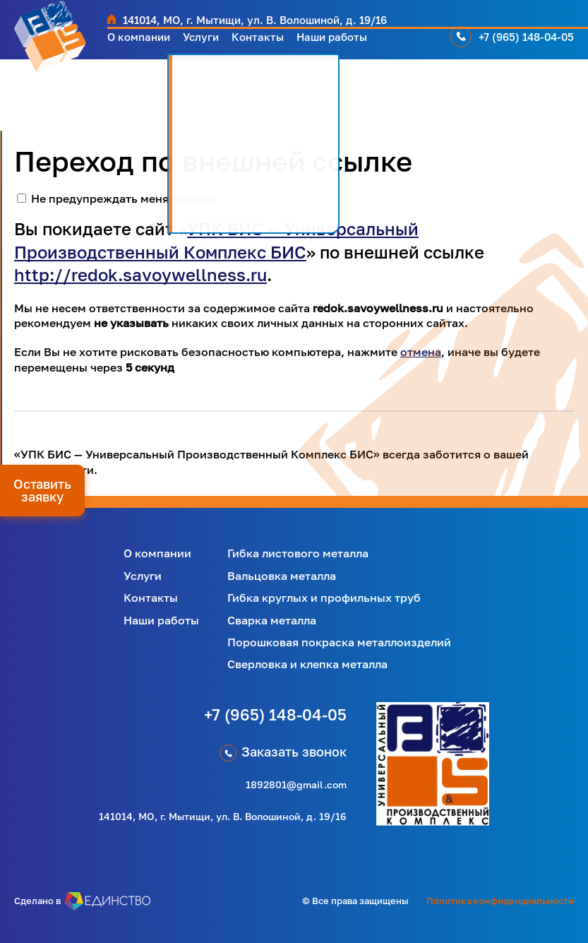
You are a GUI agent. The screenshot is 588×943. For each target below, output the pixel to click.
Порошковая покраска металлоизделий (339, 642)
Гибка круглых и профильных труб (324, 598)
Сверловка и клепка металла (307, 664)
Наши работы (366, 42)
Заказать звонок (294, 751)
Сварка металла (271, 620)
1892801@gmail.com (296, 784)
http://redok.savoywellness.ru (140, 274)
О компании (145, 42)
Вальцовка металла (281, 576)
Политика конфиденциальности (500, 900)
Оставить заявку (42, 490)
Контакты (281, 42)
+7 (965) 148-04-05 (529, 42)
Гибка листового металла (297, 553)
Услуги (217, 42)
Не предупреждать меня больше (122, 198)
